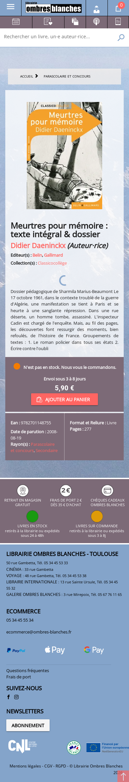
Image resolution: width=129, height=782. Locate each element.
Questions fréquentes (27, 670)
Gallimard (53, 255)
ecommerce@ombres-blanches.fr (38, 632)
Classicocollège (52, 263)
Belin (37, 255)
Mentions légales (25, 766)
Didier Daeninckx (38, 245)
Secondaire (47, 450)
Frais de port (18, 677)
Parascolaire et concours (33, 447)
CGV (48, 766)
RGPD (61, 766)
